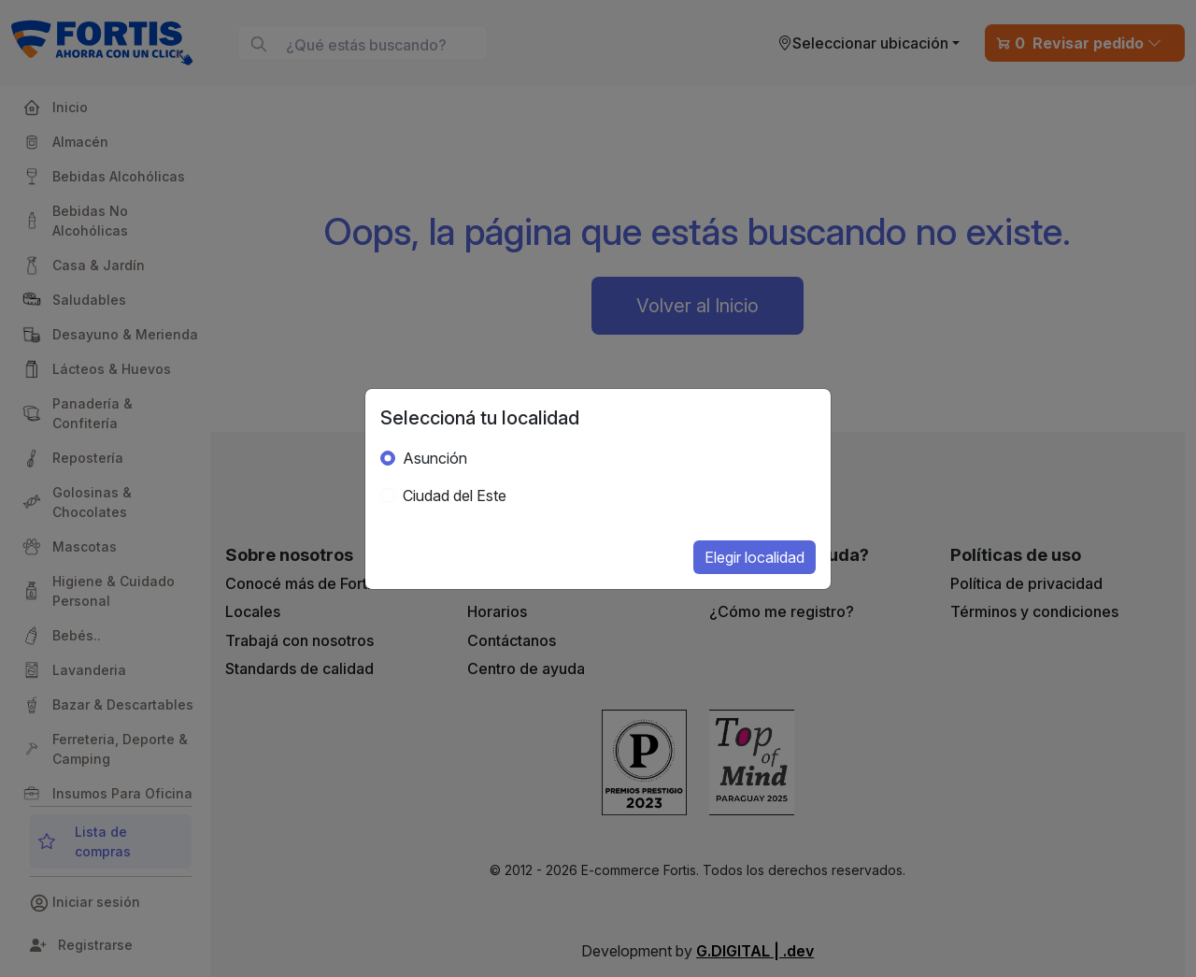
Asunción (435, 458)
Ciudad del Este (454, 495)
